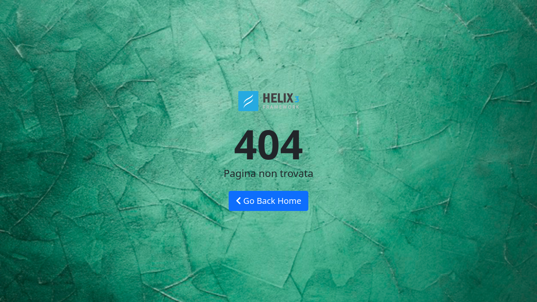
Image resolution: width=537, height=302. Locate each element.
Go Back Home (269, 200)
